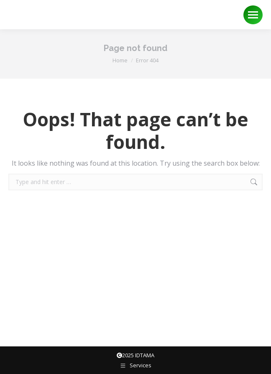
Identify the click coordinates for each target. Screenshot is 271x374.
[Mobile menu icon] (253, 14)
